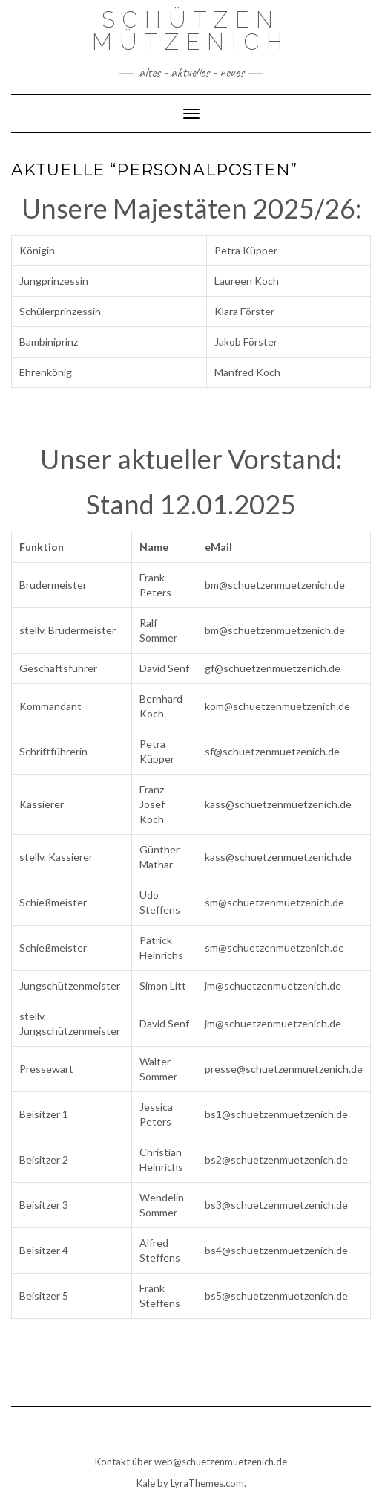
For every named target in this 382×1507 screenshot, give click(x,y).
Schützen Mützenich (191, 31)
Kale (145, 1483)
